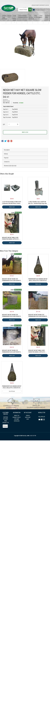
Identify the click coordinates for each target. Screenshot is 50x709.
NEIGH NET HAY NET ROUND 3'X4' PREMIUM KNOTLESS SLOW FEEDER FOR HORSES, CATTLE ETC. (38, 316)
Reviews (10, 165)
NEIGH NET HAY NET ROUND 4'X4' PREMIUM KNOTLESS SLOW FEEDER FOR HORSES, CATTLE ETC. (11, 280)
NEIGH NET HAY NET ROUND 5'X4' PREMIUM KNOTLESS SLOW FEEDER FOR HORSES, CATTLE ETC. (11, 316)
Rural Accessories (35, 16)
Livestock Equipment (19, 16)
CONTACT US (5, 422)
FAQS (5, 420)
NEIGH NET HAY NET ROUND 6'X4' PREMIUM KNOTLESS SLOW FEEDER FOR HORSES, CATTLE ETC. (11, 352)
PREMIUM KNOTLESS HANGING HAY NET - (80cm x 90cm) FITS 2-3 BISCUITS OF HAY (38, 280)
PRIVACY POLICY (17, 417)
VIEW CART (27, 417)
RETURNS (5, 419)
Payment (6, 157)
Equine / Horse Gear (14, 18)
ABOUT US (16, 415)
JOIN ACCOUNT (35, 5)
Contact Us (6, 161)
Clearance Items (46, 16)
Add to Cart (25, 132)
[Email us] (39, 420)
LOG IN (47, 5)
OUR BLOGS (16, 421)
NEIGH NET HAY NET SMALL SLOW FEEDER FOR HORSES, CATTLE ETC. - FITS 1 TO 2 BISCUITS (11, 239)
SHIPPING (5, 417)
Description (7, 150)
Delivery (6, 154)
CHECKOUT (42, 5)
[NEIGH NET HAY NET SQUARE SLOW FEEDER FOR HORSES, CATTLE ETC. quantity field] (13, 124)
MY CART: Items (38, 10)
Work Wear (41, 16)
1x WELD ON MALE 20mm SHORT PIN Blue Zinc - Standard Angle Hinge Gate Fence (37, 203)
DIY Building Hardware (30, 17)
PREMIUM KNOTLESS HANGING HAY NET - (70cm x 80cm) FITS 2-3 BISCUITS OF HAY (11, 387)
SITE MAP (16, 419)
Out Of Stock (12, 391)
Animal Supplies (24, 16)
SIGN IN (28, 415)
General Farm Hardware (3, 17)
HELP (28, 419)
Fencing (8, 15)
